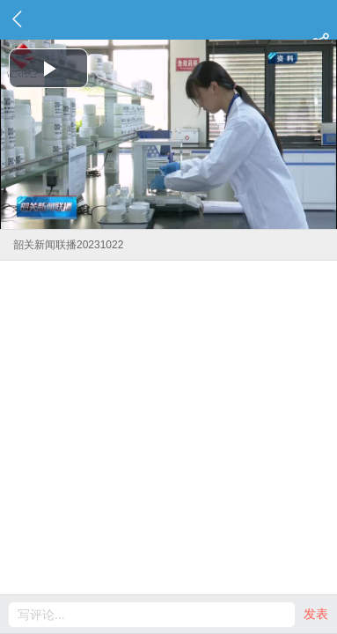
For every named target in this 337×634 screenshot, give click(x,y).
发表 (316, 614)
